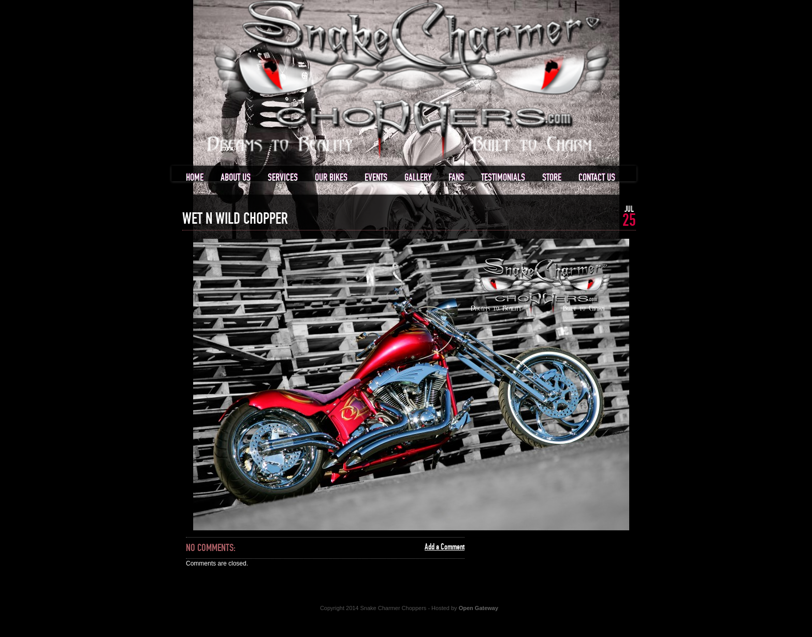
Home (195, 178)
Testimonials (503, 178)
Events (376, 178)
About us (236, 178)
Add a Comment (445, 547)
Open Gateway (478, 608)
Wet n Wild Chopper (235, 219)
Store (551, 178)
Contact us (596, 178)
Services (283, 178)
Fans (456, 178)
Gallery (417, 178)
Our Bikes (331, 178)
